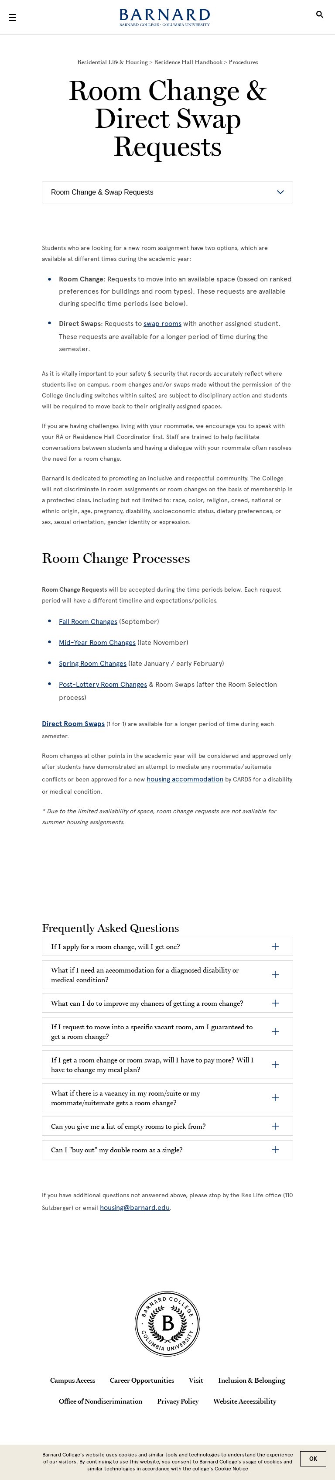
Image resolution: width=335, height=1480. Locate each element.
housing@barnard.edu (135, 1207)
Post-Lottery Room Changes (103, 684)
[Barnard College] (165, 17)
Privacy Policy (177, 1401)
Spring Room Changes (92, 663)
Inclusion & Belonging (251, 1380)
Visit (196, 1380)
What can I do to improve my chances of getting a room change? (147, 1003)
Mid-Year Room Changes (97, 642)
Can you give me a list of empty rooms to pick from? (128, 1126)
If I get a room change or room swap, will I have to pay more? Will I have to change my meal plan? (152, 1064)
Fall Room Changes (88, 621)
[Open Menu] (12, 17)
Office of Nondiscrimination (100, 1401)
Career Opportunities (142, 1380)
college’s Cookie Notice (220, 1469)
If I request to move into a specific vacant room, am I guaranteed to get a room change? (152, 1031)
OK (313, 1459)
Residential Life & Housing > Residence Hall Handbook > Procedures (167, 62)
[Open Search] (319, 17)
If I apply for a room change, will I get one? (115, 946)
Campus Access (72, 1380)
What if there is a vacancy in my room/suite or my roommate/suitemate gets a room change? (125, 1098)
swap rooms (162, 323)
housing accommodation (185, 779)
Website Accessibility (244, 1401)
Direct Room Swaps (73, 723)
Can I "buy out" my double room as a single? (117, 1149)
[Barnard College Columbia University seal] (167, 1324)
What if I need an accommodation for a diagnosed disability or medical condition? (145, 975)
